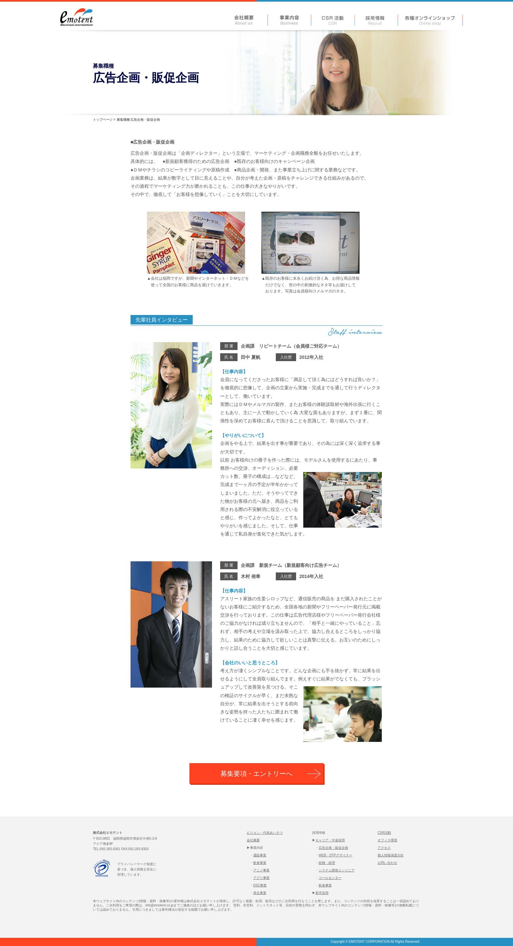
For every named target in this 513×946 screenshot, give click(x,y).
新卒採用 (321, 893)
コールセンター (330, 878)
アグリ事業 (261, 878)
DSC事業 (260, 885)
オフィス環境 (387, 840)
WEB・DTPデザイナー (335, 855)
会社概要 (253, 840)
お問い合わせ (387, 863)
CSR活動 (384, 832)
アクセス (384, 848)
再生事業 (259, 893)
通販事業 (259, 855)
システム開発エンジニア (337, 870)
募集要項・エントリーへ (256, 773)
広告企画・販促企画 (333, 848)
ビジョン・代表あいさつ (265, 832)
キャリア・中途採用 (330, 840)
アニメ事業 (261, 870)
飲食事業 (259, 863)
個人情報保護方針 (391, 855)
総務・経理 (327, 863)
